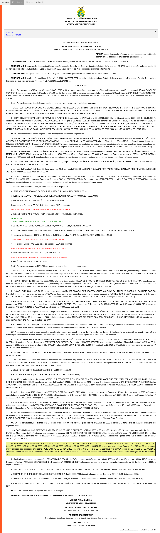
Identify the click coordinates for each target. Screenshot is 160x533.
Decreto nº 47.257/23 (13, 35)
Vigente (29, 2)
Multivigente (17, 2)
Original (39, 2)
